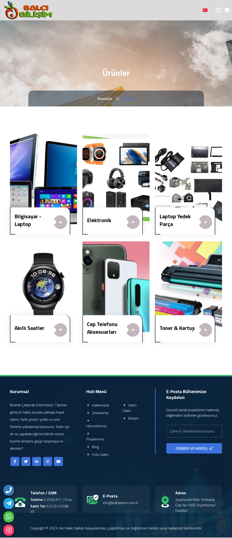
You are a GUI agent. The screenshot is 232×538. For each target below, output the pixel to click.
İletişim (131, 418)
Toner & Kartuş (177, 328)
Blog (92, 447)
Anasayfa (105, 99)
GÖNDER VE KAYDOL (194, 449)
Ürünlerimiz (97, 413)
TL (197, 10)
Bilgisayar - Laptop (27, 220)
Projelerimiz (95, 437)
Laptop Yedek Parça (175, 220)
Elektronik (99, 220)
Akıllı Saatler (29, 328)
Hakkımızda (97, 405)
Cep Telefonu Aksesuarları (102, 328)
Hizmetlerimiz (96, 424)
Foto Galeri (97, 455)
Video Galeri (130, 408)
